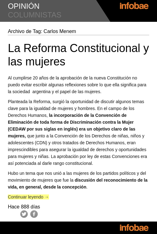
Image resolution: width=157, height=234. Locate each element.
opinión (23, 6)
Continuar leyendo (28, 196)
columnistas (34, 15)
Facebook (34, 214)
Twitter (24, 214)
